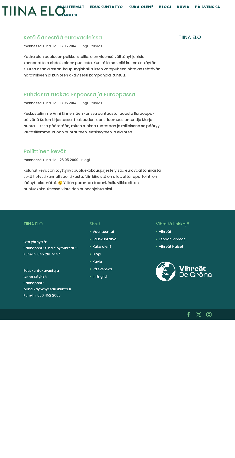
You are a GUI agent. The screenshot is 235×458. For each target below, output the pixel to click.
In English (68, 16)
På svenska (207, 7)
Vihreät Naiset (171, 246)
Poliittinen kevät (44, 151)
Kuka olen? (140, 7)
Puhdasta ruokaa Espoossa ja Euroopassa (79, 94)
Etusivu (96, 46)
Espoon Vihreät (172, 239)
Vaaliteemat (71, 7)
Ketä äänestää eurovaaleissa (62, 37)
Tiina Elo (49, 46)
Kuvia (183, 7)
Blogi (165, 7)
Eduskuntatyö (106, 7)
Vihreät (165, 231)
